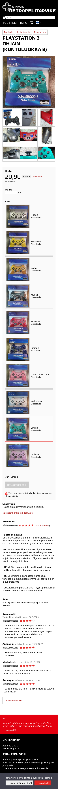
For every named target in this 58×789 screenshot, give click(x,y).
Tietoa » (49, 777)
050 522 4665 (15, 762)
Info (23, 22)
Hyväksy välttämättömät (19, 783)
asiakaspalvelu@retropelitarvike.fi (21, 759)
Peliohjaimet (23, 32)
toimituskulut (37, 176)
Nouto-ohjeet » (10, 748)
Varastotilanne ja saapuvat (17, 512)
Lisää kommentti (13, 700)
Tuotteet (10, 22)
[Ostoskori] (31, 22)
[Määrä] (11, 192)
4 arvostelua (42, 525)
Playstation (40, 32)
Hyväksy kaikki (43, 783)
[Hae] (29, 17)
